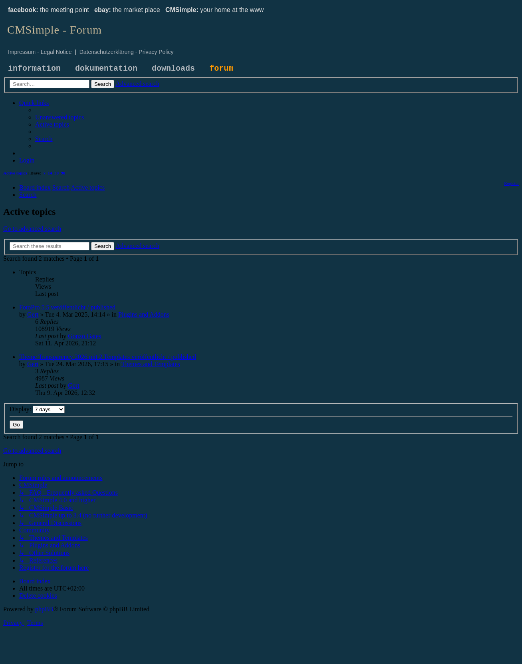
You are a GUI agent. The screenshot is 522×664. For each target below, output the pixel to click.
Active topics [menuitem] (15, 172)
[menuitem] (59, 117)
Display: (37, 409)
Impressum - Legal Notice (40, 52)
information (34, 68)
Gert (32, 314)
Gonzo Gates (84, 336)
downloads (173, 68)
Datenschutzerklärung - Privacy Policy (126, 52)
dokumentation (106, 68)
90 (63, 172)
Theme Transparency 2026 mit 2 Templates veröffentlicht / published (107, 356)
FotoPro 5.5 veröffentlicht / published (67, 307)
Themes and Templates (150, 364)
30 (56, 172)
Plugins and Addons (143, 314)
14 (50, 172)
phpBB (44, 609)
